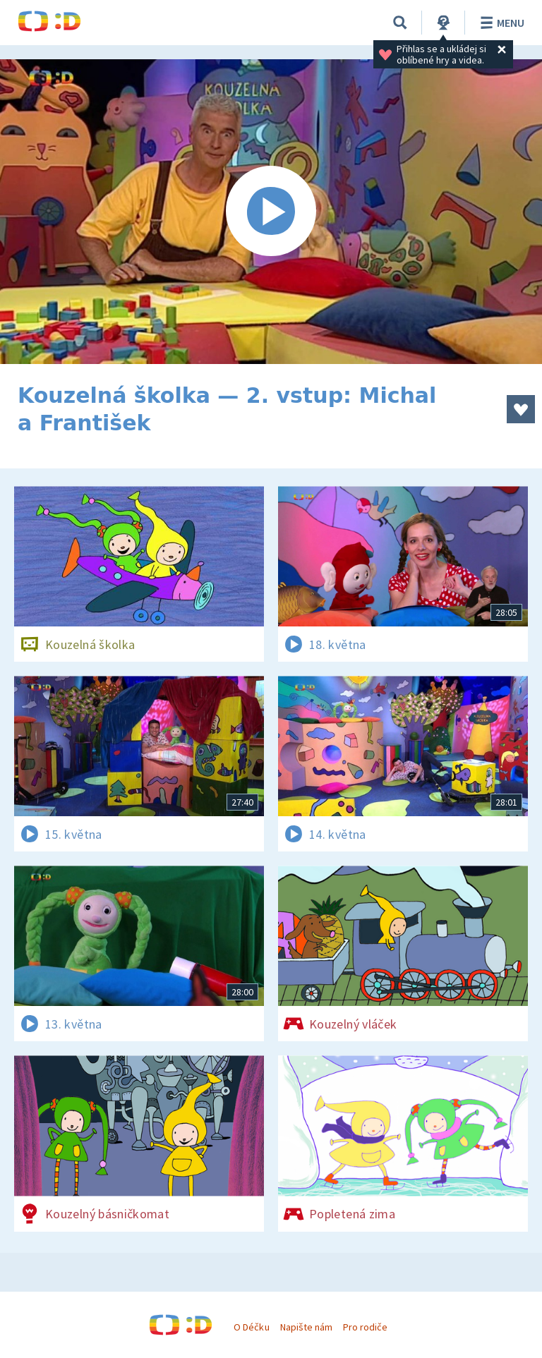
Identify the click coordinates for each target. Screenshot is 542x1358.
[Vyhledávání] (400, 22)
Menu (500, 22)
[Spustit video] (271, 211)
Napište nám (306, 1327)
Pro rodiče (365, 1327)
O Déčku (251, 1327)
